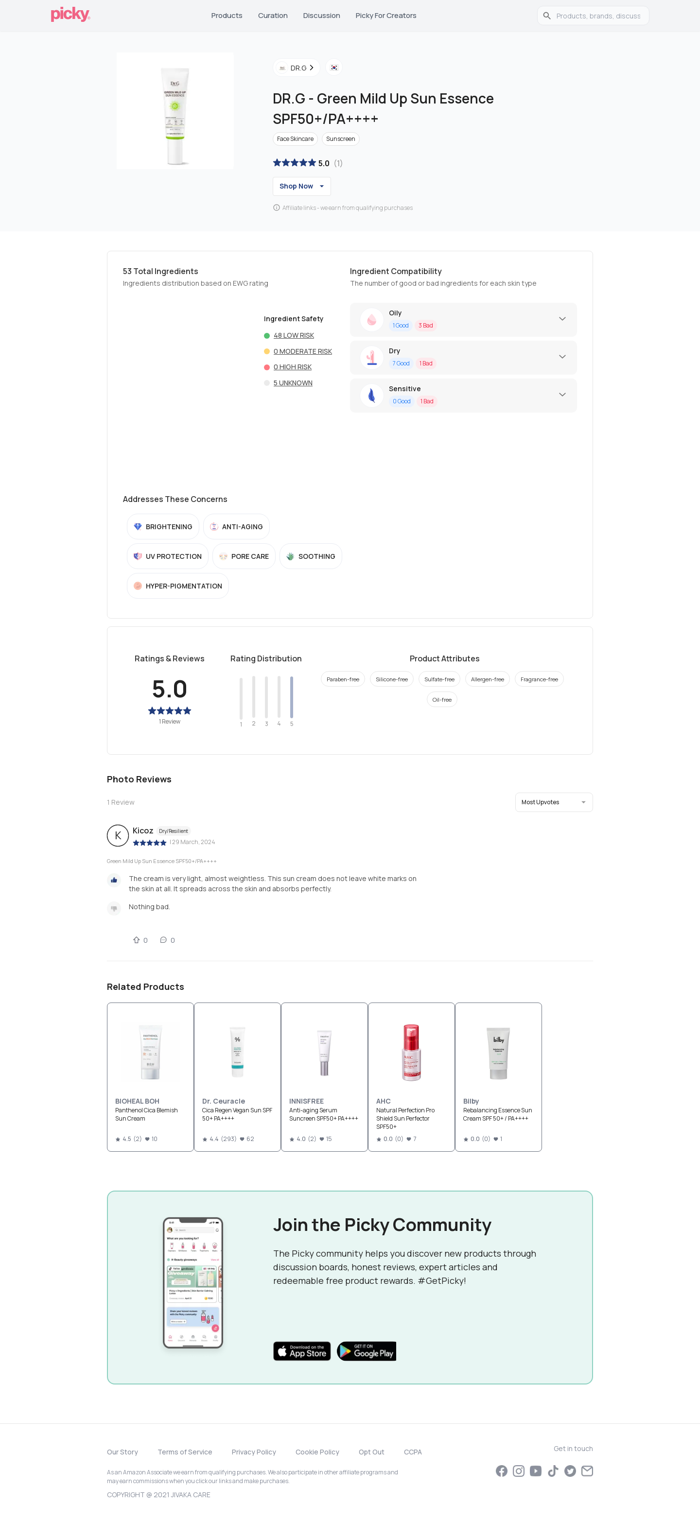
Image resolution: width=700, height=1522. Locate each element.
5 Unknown (293, 382)
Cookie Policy (317, 1451)
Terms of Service (185, 1451)
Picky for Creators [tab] (386, 15)
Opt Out (372, 1451)
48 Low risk (294, 335)
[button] (554, 802)
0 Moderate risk (303, 351)
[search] (598, 15)
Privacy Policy (254, 1451)
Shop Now (303, 186)
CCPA (413, 1451)
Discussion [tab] (321, 15)
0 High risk (293, 366)
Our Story (122, 1451)
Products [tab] (227, 15)
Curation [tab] (273, 15)
